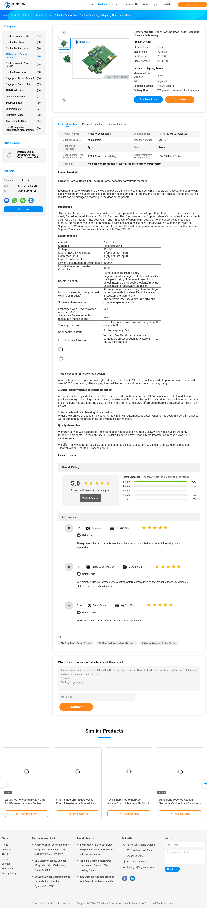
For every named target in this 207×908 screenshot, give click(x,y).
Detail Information (67, 124)
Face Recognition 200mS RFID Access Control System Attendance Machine (128, 803)
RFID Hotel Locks (23, 90)
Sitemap (6, 863)
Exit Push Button (23, 102)
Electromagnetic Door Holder (23, 64)
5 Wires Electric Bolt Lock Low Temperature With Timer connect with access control (97, 849)
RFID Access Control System (23, 55)
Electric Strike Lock (23, 72)
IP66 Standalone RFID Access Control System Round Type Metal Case (25, 803)
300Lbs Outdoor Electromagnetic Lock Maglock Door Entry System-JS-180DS (52, 881)
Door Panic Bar (23, 108)
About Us (6, 854)
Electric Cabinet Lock (23, 48)
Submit (76, 707)
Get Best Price (148, 99)
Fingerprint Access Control (23, 78)
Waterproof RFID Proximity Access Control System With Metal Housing (28, 155)
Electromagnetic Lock (23, 36)
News (5, 859)
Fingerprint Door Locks (23, 84)
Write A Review (90, 498)
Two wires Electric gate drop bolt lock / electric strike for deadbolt (97, 879)
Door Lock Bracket (23, 96)
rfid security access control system (158, 643)
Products (6, 849)
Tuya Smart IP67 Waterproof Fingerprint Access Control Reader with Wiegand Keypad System (179, 803)
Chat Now (192, 4)
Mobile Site (8, 868)
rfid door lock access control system (116, 643)
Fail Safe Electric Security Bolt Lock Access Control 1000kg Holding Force (95, 865)
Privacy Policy (9, 873)
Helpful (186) (89, 574)
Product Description (92, 124)
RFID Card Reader (23, 115)
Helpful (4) (87, 535)
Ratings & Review (117, 124)
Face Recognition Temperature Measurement (23, 128)
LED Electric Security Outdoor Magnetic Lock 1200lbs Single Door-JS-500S (51, 865)
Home (5, 844)
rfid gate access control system (76, 643)
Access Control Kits (23, 121)
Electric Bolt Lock (23, 42)
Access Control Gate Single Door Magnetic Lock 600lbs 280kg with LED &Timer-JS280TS (52, 849)
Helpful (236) (89, 612)
